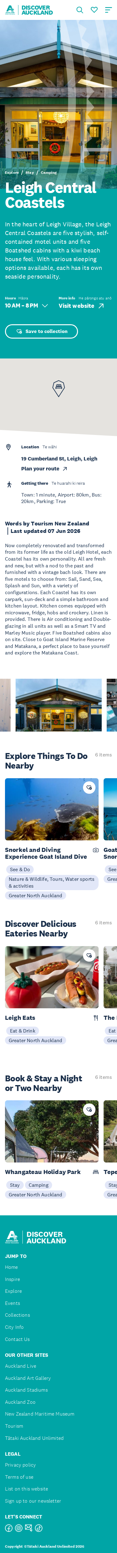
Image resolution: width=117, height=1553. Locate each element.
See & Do (20, 869)
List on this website (26, 1489)
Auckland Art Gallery (28, 1378)
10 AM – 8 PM (26, 305)
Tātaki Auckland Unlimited (34, 1438)
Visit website (82, 306)
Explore (12, 172)
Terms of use (19, 1477)
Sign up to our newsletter (33, 1501)
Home (11, 1267)
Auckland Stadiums (26, 1390)
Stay (30, 172)
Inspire (12, 1279)
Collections (17, 1315)
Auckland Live (20, 1366)
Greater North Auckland (35, 895)
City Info (14, 1327)
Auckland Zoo (20, 1402)
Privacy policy (20, 1465)
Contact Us (17, 1339)
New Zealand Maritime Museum (39, 1414)
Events (12, 1303)
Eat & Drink (22, 1031)
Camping (49, 172)
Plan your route (44, 468)
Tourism (14, 1426)
